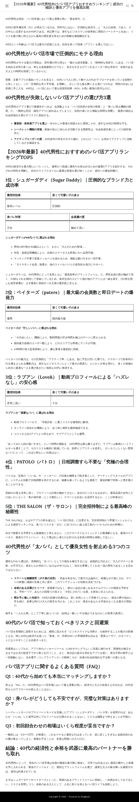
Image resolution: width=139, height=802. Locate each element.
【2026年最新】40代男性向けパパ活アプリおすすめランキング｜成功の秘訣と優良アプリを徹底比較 (67, 5)
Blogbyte (85, 797)
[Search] (132, 6)
